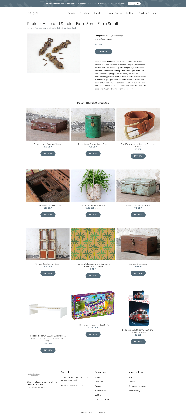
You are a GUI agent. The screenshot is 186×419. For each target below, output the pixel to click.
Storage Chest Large (138, 266)
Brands (71, 14)
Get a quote (134, 3)
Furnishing (85, 14)
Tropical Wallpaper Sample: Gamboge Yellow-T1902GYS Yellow (93, 267)
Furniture (98, 14)
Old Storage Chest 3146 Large (48, 208)
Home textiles (115, 14)
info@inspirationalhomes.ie (72, 388)
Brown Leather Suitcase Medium (48, 147)
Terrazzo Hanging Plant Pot (93, 208)
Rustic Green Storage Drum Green (93, 147)
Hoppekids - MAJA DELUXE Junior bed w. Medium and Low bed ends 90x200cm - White (48, 341)
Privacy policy (134, 393)
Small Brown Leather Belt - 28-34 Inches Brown (138, 148)
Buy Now (103, 54)
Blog (131, 380)
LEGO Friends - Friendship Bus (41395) (93, 328)
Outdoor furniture (147, 14)
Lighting (130, 14)
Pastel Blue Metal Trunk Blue (138, 208)
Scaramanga (117, 38)
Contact (132, 384)
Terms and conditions (137, 389)
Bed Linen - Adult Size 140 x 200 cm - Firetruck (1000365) (138, 333)
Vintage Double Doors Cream (48, 266)
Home (29, 30)
